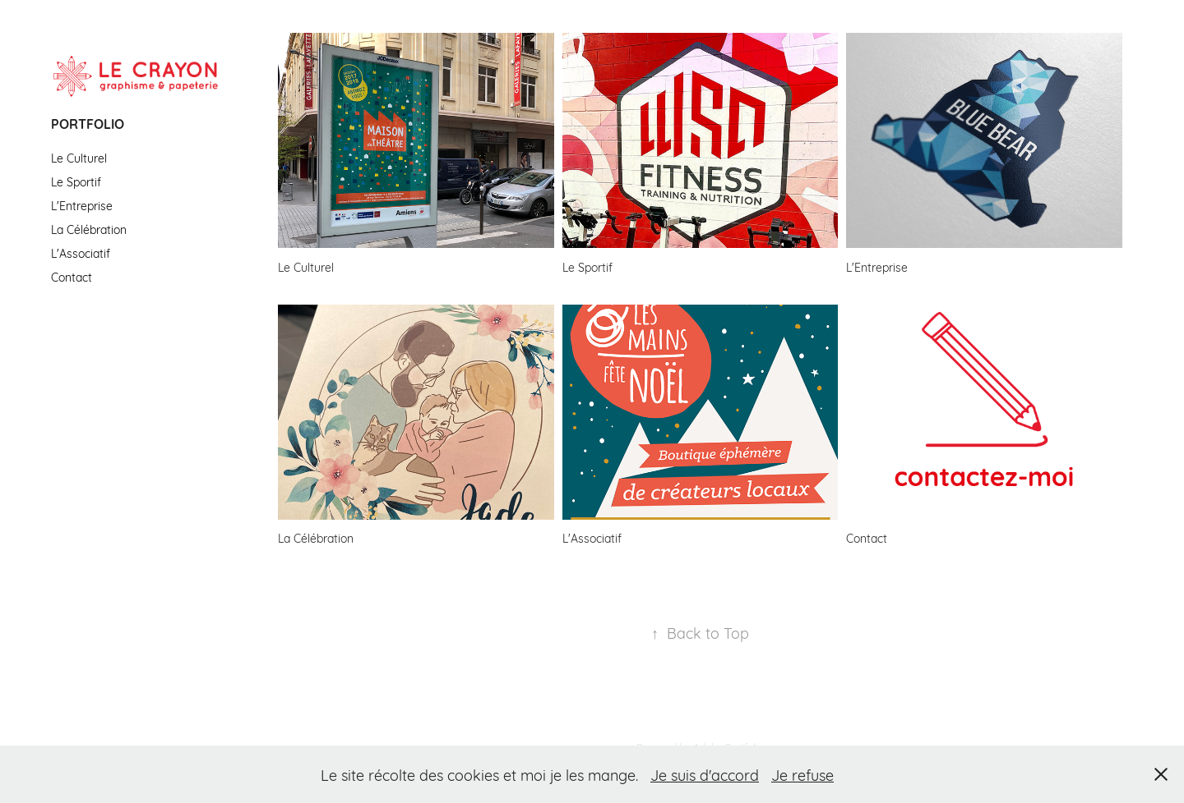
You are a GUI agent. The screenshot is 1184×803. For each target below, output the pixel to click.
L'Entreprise (82, 205)
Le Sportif (76, 181)
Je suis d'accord (704, 774)
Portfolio (87, 123)
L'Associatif (80, 252)
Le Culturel (79, 157)
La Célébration (89, 228)
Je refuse (802, 774)
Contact (71, 276)
